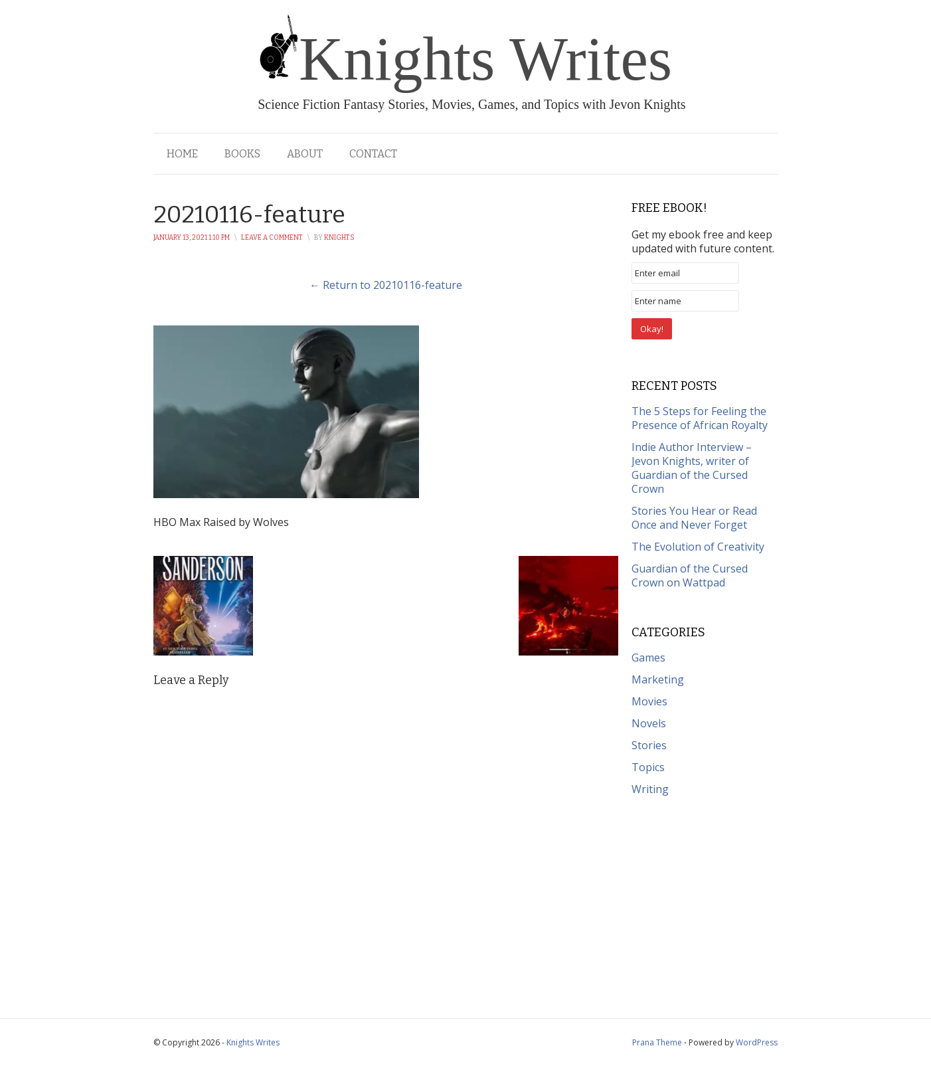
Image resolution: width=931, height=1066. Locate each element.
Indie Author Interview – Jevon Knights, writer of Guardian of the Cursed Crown (692, 468)
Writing (650, 789)
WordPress (757, 1042)
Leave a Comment (272, 238)
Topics (648, 767)
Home (182, 153)
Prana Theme (657, 1042)
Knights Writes (253, 1042)
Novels (649, 723)
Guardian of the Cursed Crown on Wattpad (690, 575)
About (305, 153)
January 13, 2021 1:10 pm (191, 238)
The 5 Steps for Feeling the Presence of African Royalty (700, 418)
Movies (649, 701)
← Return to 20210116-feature (385, 285)
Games (648, 657)
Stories (649, 745)
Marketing (658, 679)
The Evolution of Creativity (698, 546)
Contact (373, 153)
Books (242, 153)
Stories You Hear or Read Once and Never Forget (694, 517)
